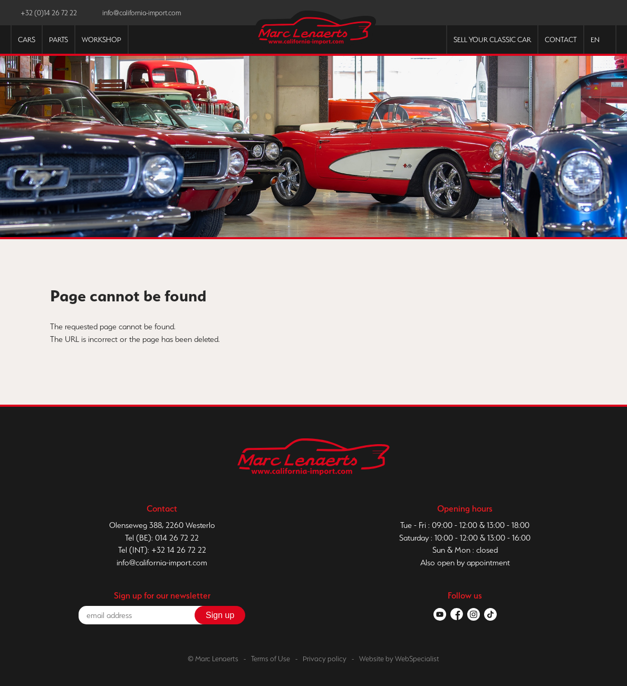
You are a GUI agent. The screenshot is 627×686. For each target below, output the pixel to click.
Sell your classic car (492, 40)
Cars (26, 40)
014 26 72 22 (177, 537)
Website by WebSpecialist (399, 658)
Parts (58, 40)
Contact (561, 40)
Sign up (220, 615)
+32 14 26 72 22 (178, 549)
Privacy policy (324, 658)
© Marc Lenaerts (213, 658)
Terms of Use (270, 658)
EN (595, 40)
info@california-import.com (162, 562)
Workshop (101, 40)
